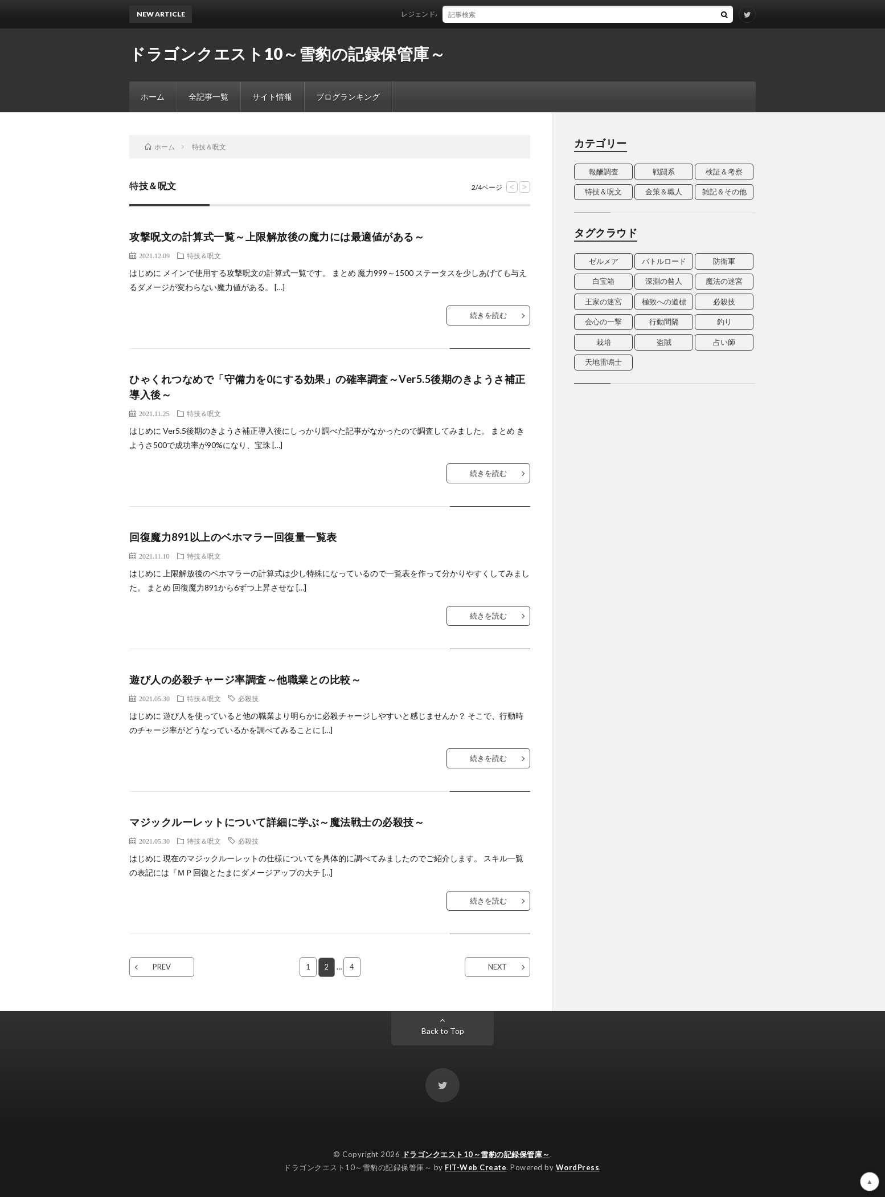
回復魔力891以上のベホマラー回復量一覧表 (233, 537)
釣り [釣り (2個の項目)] (724, 321)
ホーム (153, 96)
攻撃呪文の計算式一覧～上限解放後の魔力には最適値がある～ (276, 236)
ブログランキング (348, 96)
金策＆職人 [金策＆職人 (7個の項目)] (663, 191)
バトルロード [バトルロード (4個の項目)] (664, 261)
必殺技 (248, 698)
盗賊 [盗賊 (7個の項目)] (664, 342)
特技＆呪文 (204, 255)
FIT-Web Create (475, 1167)
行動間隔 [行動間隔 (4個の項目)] (664, 321)
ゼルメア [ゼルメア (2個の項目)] (603, 261)
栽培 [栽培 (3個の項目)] (603, 342)
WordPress (578, 1167)
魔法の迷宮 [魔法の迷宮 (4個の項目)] (724, 281)
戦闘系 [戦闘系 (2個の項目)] (664, 171)
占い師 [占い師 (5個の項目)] (724, 342)
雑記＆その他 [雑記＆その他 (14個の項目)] (724, 191)
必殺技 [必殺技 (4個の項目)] (724, 301)
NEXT (497, 966)
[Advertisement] (665, 469)
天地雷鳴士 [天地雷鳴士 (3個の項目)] (603, 362)
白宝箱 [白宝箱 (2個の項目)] (603, 281)
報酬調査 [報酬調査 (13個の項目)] (603, 171)
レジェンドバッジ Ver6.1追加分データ (466, 14)
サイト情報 (272, 96)
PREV (162, 966)
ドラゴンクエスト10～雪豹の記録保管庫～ (287, 54)
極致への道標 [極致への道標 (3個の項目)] (664, 301)
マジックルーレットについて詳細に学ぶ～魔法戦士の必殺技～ (276, 822)
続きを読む (488, 315)
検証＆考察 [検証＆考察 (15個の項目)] (724, 171)
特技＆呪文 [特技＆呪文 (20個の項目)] (603, 191)
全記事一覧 (208, 96)
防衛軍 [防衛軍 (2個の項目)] (724, 261)
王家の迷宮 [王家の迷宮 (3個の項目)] (603, 301)
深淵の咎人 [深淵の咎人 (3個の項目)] (663, 281)
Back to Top (442, 1031)
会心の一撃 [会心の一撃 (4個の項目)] (603, 321)
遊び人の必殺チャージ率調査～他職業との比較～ (245, 679)
